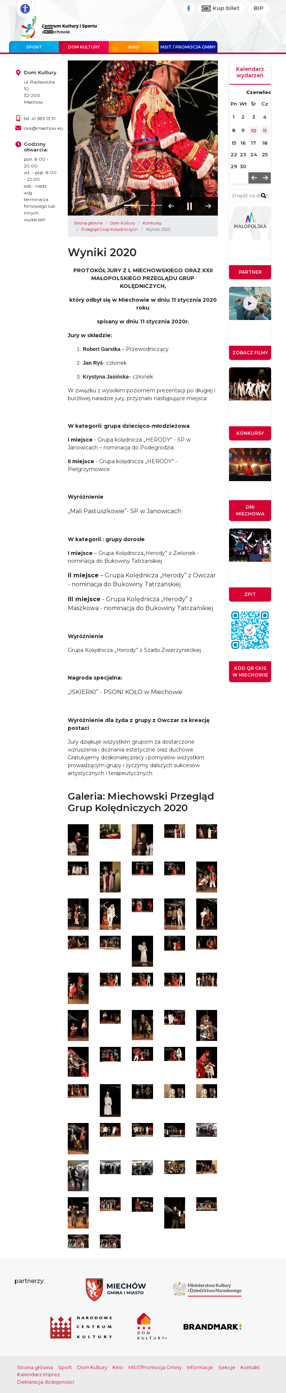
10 (253, 131)
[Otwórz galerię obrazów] (78, 839)
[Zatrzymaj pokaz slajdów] (190, 206)
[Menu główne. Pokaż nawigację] (48, 31)
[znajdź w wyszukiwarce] (263, 195)
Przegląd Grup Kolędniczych (109, 229)
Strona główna (88, 223)
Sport (34, 47)
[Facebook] (188, 8)
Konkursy (152, 223)
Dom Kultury (84, 47)
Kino (133, 47)
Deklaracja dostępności (45, 1382)
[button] (171, 206)
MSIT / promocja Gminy (188, 47)
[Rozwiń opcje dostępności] (25, 9)
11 (265, 131)
